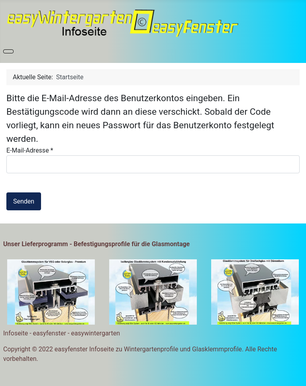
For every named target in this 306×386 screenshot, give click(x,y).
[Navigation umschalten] (8, 51)
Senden (23, 201)
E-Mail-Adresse (29, 150)
